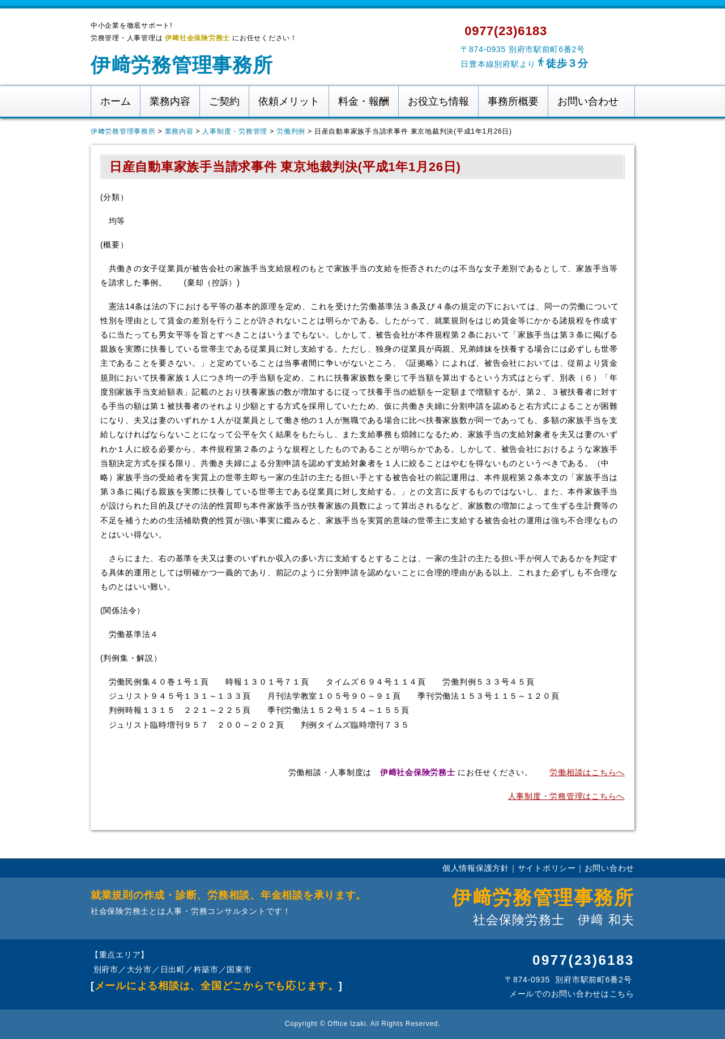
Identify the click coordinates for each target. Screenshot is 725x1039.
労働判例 (290, 131)
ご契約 (224, 101)
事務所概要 (513, 101)
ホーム (115, 101)
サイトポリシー (547, 868)
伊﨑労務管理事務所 (182, 65)
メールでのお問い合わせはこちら (570, 993)
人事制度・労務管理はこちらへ (566, 796)
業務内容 (170, 101)
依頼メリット (288, 101)
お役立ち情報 (438, 101)
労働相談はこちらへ (587, 772)
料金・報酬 (363, 101)
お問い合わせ (588, 101)
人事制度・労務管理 (234, 131)
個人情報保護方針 (475, 868)
